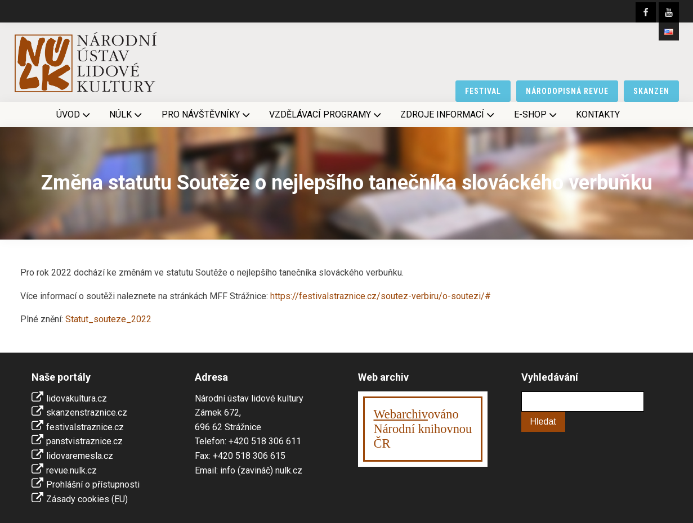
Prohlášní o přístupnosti (93, 484)
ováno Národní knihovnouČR (423, 428)
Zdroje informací (448, 115)
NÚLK (126, 115)
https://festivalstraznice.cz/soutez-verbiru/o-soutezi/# (380, 296)
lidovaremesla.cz (79, 455)
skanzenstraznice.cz (86, 412)
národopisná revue (567, 91)
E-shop (536, 115)
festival (483, 91)
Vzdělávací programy (326, 115)
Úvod (74, 115)
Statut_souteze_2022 (108, 319)
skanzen (651, 91)
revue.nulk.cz (71, 470)
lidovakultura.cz (76, 398)
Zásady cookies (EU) (87, 499)
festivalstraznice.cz (85, 427)
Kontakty (598, 114)
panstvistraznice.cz (84, 441)
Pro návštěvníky (207, 115)
